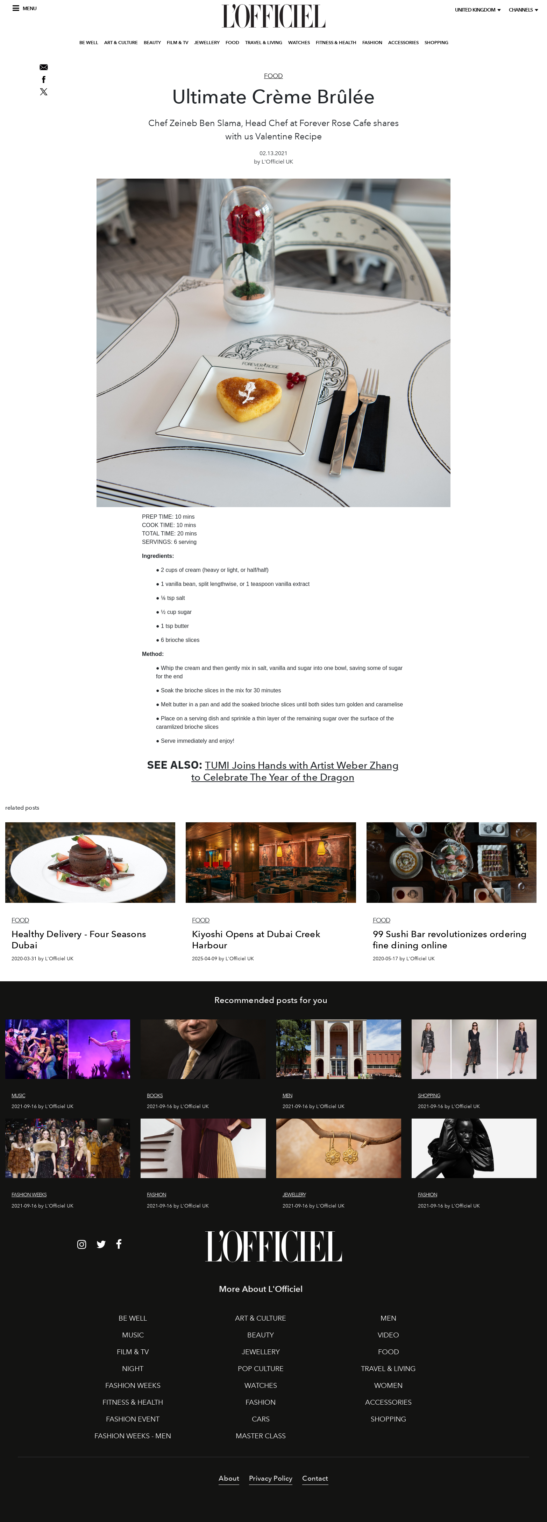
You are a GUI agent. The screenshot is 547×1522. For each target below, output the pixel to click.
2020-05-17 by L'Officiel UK (404, 959)
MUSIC (133, 1335)
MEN (388, 1318)
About (229, 1478)
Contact (315, 1478)
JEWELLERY (207, 50)
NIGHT (132, 1368)
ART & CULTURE (121, 50)
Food (273, 76)
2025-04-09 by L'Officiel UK (223, 959)
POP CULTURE (261, 1368)
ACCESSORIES (403, 50)
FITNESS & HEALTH (336, 50)
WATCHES (299, 50)
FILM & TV (177, 50)
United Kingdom (476, 10)
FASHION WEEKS (133, 1385)
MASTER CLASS (261, 1436)
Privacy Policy (270, 1478)
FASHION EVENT (132, 1419)
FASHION (372, 50)
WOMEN (388, 1385)
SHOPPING (436, 50)
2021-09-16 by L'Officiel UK (42, 1106)
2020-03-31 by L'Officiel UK (42, 959)
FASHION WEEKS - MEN (132, 1436)
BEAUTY (152, 50)
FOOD (232, 50)
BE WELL (88, 50)
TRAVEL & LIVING (263, 50)
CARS (261, 1419)
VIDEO (388, 1335)
